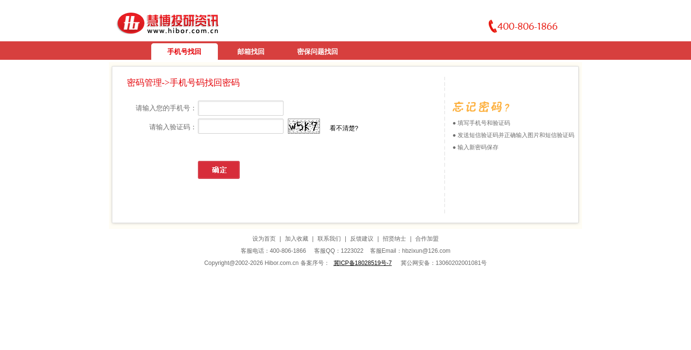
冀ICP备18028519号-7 (363, 263)
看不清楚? (344, 128)
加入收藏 (296, 238)
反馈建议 (361, 238)
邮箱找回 (251, 51)
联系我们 (329, 238)
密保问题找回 (317, 51)
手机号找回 (184, 51)
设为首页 (264, 238)
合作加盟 (427, 238)
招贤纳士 (394, 238)
